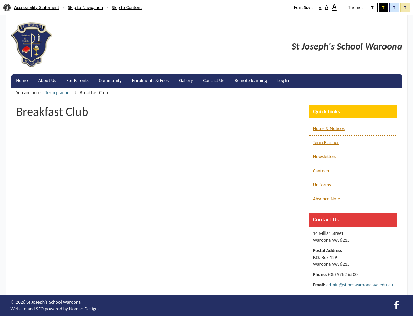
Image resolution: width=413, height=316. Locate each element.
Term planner (58, 93)
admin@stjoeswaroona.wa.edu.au (359, 285)
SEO (40, 309)
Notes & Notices (329, 128)
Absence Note (326, 199)
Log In (283, 81)
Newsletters (324, 157)
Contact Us (214, 81)
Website (18, 309)
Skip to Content (127, 7)
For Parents (77, 81)
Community (110, 81)
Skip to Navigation (85, 7)
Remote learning (251, 81)
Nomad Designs (84, 309)
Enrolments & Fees (150, 81)
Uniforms (322, 185)
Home (22, 81)
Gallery (186, 81)
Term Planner (326, 142)
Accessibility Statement (36, 7)
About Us (47, 81)
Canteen (321, 171)
